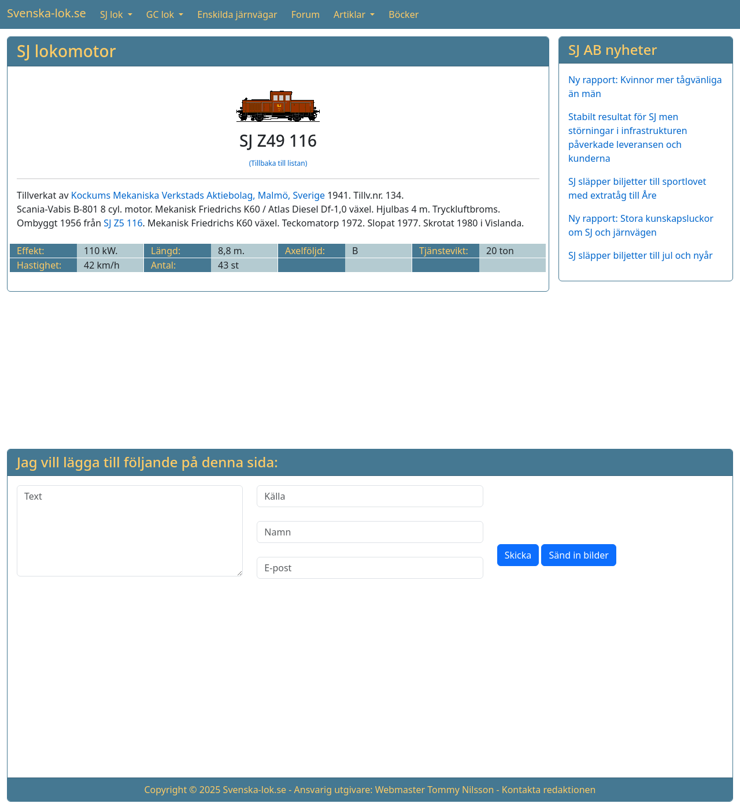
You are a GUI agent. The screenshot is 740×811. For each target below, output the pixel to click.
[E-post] (370, 568)
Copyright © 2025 (182, 789)
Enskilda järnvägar (237, 14)
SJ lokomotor (66, 51)
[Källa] (370, 496)
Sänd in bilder (578, 555)
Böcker (403, 14)
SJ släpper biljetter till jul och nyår (640, 255)
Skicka (518, 555)
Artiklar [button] (351, 14)
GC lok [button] (161, 14)
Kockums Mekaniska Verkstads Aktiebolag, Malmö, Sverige (198, 195)
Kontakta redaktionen (549, 789)
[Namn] (370, 532)
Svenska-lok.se (46, 13)
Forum (305, 14)
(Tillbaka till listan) (278, 163)
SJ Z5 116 (122, 223)
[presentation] (585, 507)
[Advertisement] (645, 363)
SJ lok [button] (112, 14)
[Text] (130, 530)
